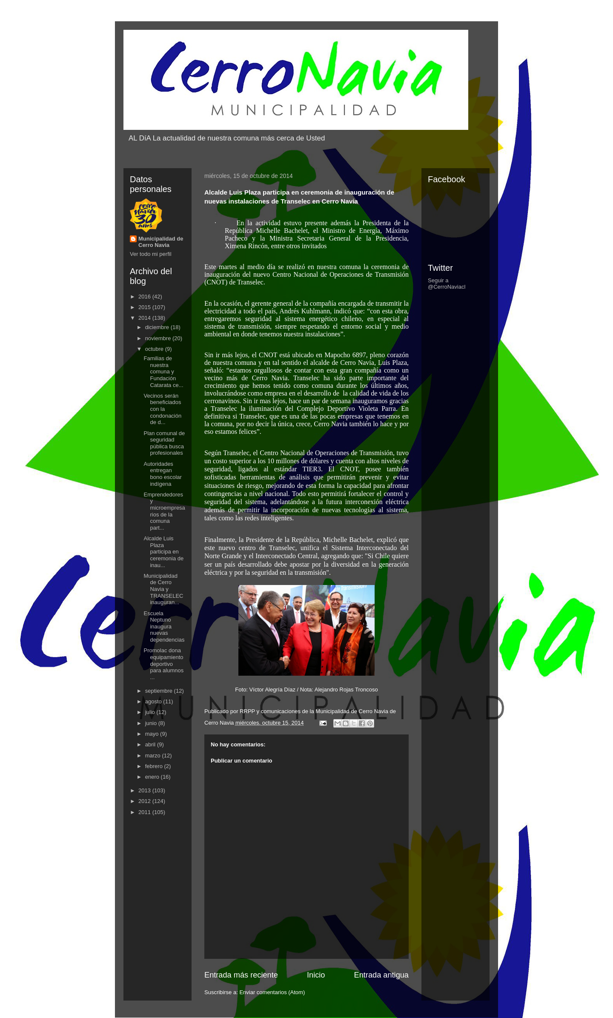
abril (151, 744)
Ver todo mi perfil (151, 254)
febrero (154, 766)
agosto (154, 701)
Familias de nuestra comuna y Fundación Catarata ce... (163, 371)
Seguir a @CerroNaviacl (446, 283)
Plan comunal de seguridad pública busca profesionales (164, 443)
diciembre (158, 327)
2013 (145, 790)
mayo (152, 734)
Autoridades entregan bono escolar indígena (162, 474)
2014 (145, 318)
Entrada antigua (381, 975)
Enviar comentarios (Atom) (272, 992)
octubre (155, 349)
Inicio (316, 975)
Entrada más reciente (241, 975)
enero (153, 777)
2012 (145, 801)
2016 (145, 296)
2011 (145, 812)
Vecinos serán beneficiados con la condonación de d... (162, 409)
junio (151, 723)
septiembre (159, 691)
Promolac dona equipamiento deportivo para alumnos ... (163, 663)
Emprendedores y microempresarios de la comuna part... (164, 511)
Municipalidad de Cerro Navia (160, 241)
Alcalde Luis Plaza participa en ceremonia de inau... (163, 551)
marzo (153, 755)
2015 (145, 307)
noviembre (158, 338)
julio (151, 712)
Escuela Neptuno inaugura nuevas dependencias (163, 626)
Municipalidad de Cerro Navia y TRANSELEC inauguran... (163, 589)
